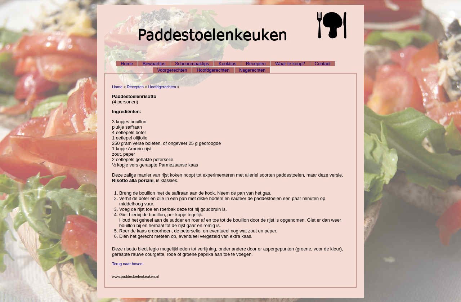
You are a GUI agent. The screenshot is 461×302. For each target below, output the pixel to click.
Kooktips (227, 63)
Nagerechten (252, 70)
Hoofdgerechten (213, 70)
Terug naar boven (127, 264)
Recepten (256, 63)
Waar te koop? (290, 63)
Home (127, 63)
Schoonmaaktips (192, 63)
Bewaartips (154, 63)
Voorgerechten (172, 70)
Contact (323, 63)
